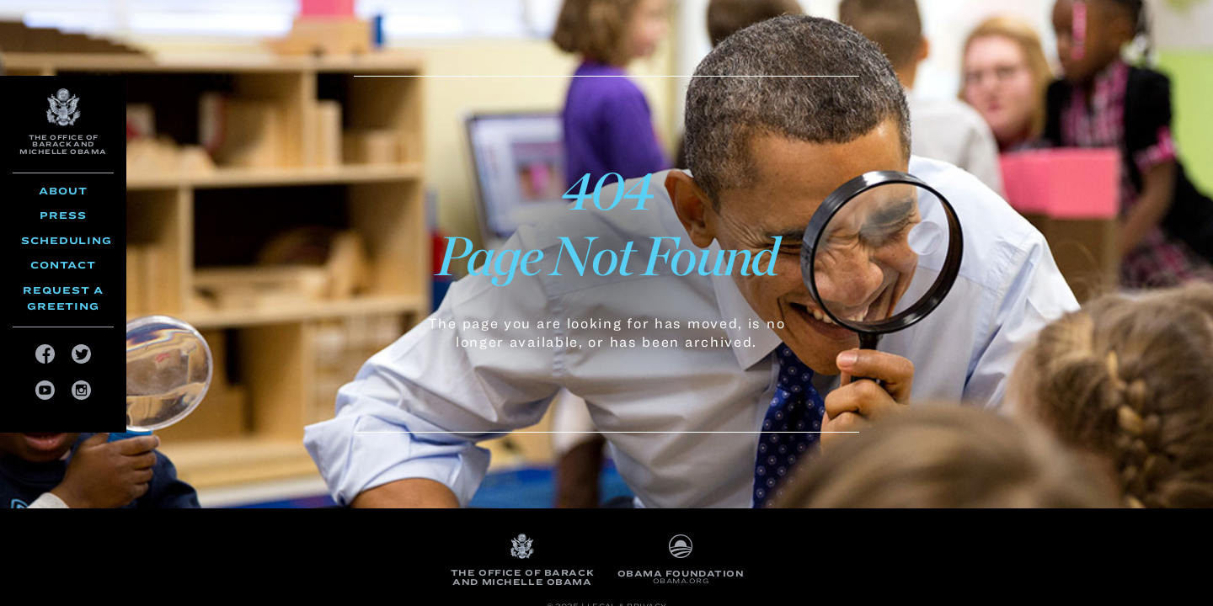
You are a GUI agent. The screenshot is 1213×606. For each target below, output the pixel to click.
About (63, 190)
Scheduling (66, 240)
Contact (63, 264)
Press (63, 215)
